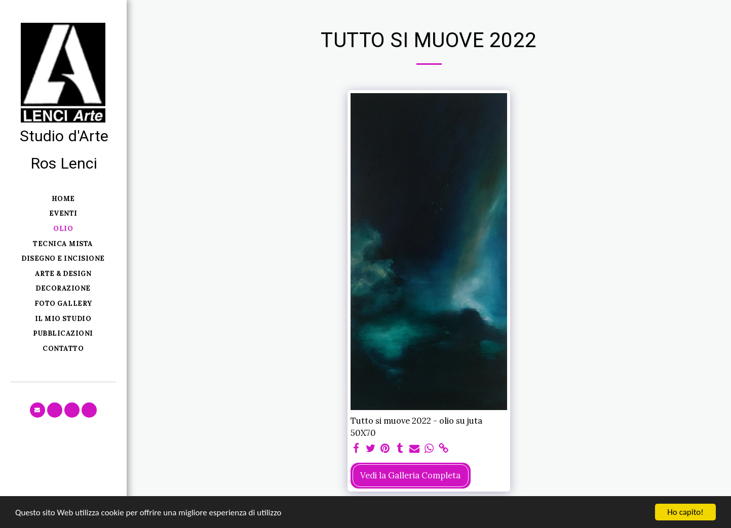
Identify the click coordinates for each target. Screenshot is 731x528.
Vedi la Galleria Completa (410, 475)
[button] (37, 410)
